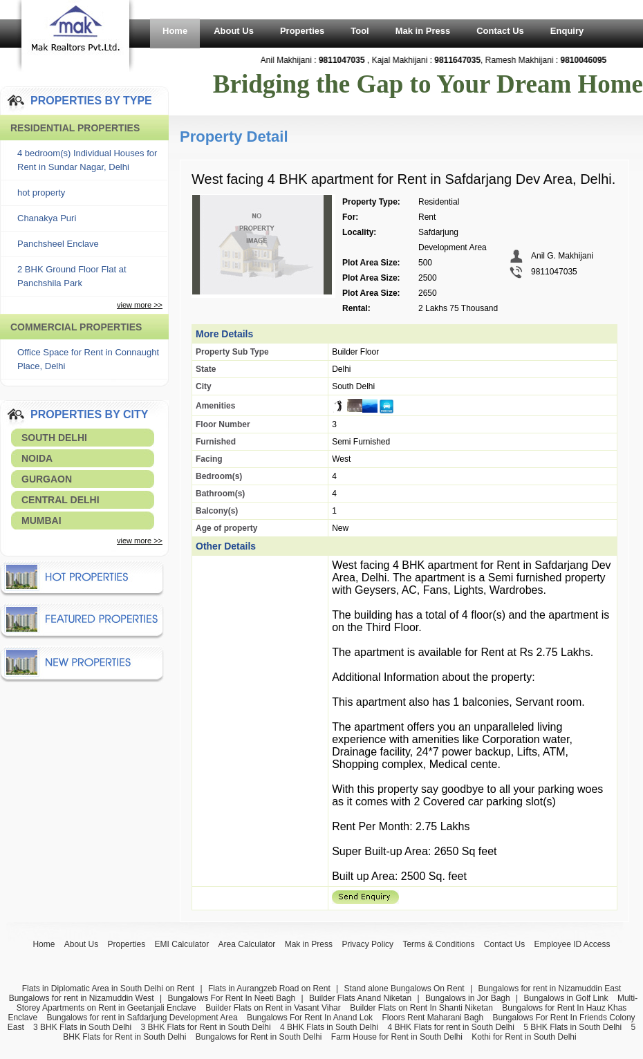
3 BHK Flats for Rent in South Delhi (206, 1027)
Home (174, 31)
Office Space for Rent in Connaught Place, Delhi (88, 359)
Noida (37, 458)
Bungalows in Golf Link (565, 998)
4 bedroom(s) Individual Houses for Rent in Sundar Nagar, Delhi (87, 160)
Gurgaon (46, 479)
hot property (41, 192)
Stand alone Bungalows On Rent (404, 988)
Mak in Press (423, 31)
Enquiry (567, 31)
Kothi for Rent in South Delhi (524, 1037)
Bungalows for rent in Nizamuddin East (549, 988)
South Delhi (54, 437)
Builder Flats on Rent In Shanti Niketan (421, 1008)
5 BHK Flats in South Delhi (572, 1027)
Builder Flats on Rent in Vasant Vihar (273, 1008)
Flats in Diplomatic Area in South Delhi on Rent (108, 988)
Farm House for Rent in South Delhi (397, 1037)
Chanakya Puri (46, 218)
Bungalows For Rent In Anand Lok (310, 1017)
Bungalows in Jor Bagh (467, 998)
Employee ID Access (572, 944)
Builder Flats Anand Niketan (360, 998)
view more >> (139, 305)
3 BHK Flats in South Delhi (82, 1027)
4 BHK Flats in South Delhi (329, 1027)
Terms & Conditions (438, 944)
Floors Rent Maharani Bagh (432, 1017)
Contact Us (500, 31)
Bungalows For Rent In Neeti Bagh (231, 998)
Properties (302, 31)
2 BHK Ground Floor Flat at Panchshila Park (72, 276)
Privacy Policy (367, 944)
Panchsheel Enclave (58, 243)
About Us (234, 31)
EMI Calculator (182, 944)
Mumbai (41, 520)
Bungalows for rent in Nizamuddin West (81, 998)
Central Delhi (60, 499)
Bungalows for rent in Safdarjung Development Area (141, 1017)
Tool (360, 31)
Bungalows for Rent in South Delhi (259, 1037)
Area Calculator (247, 944)
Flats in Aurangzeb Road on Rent (269, 988)
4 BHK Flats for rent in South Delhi (450, 1027)
